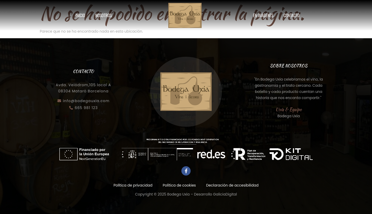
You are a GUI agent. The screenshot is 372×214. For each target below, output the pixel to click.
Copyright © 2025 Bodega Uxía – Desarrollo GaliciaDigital (186, 194)
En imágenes (263, 15)
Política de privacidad (132, 185)
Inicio (80, 15)
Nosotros (103, 15)
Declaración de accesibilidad (232, 185)
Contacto (291, 15)
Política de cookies (179, 185)
